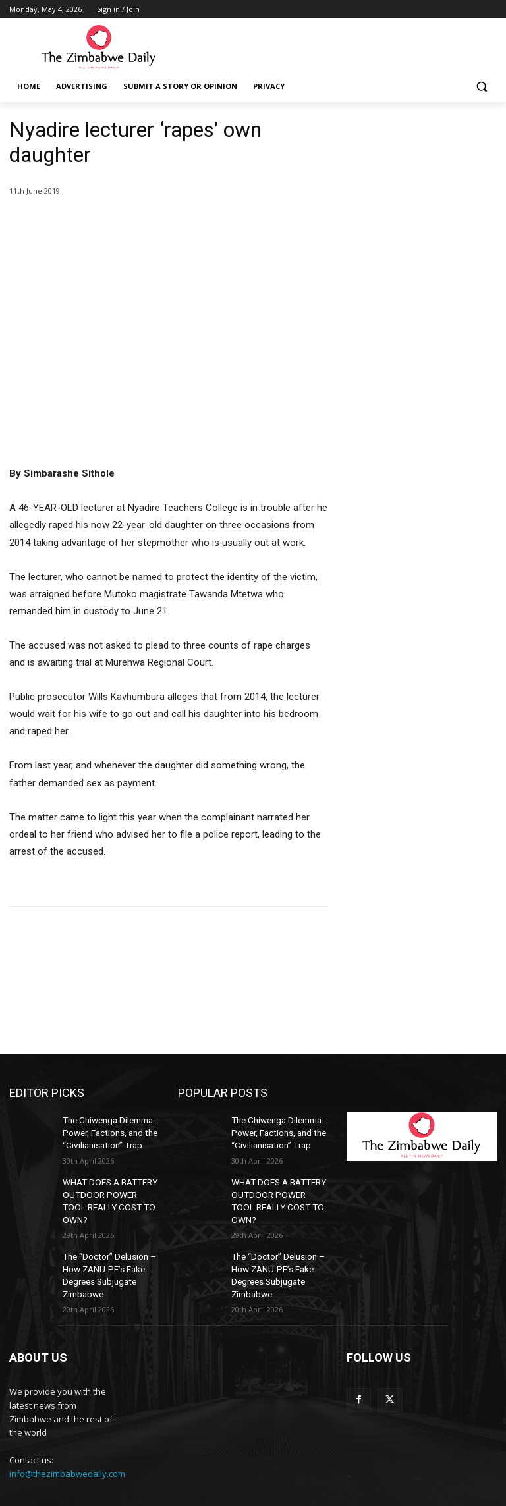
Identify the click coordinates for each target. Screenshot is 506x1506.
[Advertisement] (422, 183)
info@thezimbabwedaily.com (67, 1447)
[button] (481, 86)
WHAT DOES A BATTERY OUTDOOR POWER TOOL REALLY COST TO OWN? (108, 1188)
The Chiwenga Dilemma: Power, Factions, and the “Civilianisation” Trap (107, 1130)
